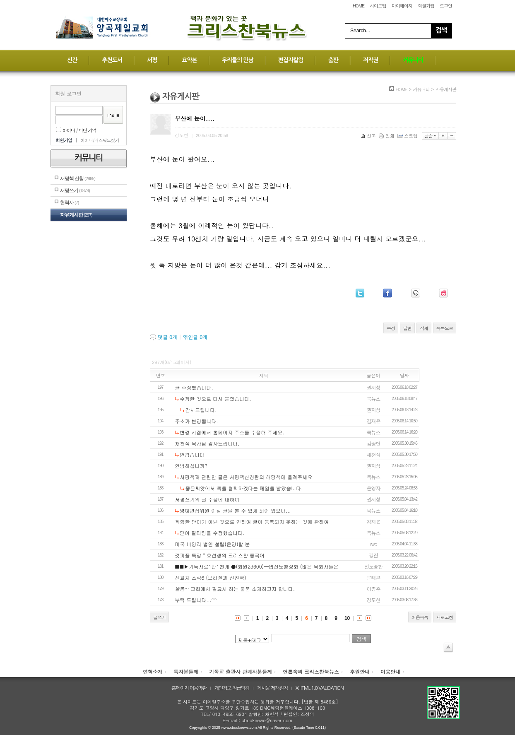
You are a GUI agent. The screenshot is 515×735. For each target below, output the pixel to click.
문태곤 (373, 577)
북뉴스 (373, 398)
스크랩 (408, 136)
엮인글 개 (195, 336)
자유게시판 (76, 215)
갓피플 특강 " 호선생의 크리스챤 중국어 (220, 555)
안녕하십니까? (191, 465)
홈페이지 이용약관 (189, 688)
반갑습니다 (192, 454)
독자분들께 (185, 671)
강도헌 (373, 599)
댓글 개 (167, 336)
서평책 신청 (77, 178)
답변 (407, 328)
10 (347, 618)
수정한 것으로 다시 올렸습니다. (215, 398)
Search (441, 31)
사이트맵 (378, 5)
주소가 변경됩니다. (196, 420)
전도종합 (373, 566)
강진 (373, 555)
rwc (373, 543)
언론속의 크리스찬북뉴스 (311, 671)
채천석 (373, 454)
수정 (391, 328)
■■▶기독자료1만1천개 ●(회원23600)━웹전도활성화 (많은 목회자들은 (257, 566)
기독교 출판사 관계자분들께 (240, 671)
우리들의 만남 (237, 60)
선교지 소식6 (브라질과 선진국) (210, 577)
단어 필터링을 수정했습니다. (212, 532)
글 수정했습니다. (194, 387)
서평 (152, 60)
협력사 (69, 202)
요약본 (189, 60)
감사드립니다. (201, 409)
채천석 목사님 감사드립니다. (207, 443)
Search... (360, 31)
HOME (358, 5)
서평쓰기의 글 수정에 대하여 (207, 499)
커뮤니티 (413, 60)
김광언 (373, 443)
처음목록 (420, 617)
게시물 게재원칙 (272, 688)
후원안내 (360, 671)
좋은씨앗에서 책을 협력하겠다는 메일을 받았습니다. (244, 488)
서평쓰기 (75, 190)
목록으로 (444, 328)
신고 (369, 136)
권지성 (373, 387)
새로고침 (444, 617)
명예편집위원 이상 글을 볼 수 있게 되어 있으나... (235, 510)
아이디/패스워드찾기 (99, 140)
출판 (333, 60)
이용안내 (390, 671)
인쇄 (387, 136)
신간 (72, 60)
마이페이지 (402, 5)
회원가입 (426, 5)
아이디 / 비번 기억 (76, 130)
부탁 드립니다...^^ (196, 599)
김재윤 (373, 420)
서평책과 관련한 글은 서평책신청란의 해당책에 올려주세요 (246, 476)
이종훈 (373, 588)
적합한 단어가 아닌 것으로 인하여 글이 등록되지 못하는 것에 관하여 (252, 521)
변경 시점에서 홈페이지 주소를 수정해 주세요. (232, 432)
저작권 (370, 60)
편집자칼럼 (290, 60)
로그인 (446, 5)
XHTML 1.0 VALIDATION (320, 688)
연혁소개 (153, 671)
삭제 (424, 328)
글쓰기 (159, 617)
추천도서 (112, 60)
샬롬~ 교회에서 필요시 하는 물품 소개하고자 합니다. (235, 588)
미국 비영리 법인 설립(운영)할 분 (212, 543)
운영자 (373, 488)
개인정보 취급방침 (232, 688)
